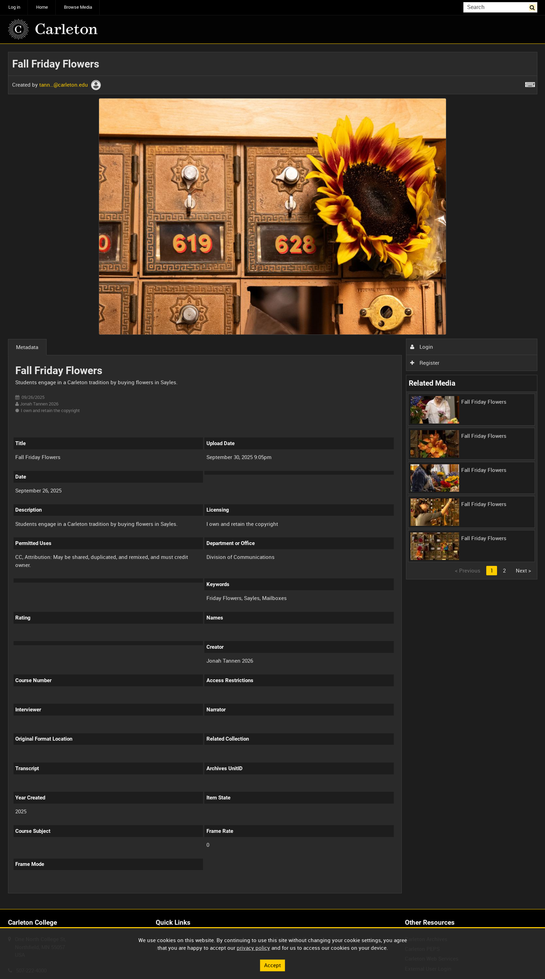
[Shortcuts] (530, 83)
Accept (272, 965)
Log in (14, 7)
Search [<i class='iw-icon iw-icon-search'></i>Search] (533, 6)
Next (523, 570)
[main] (272, 476)
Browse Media (78, 7)
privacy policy (253, 947)
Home (42, 7)
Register (424, 362)
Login (421, 346)
